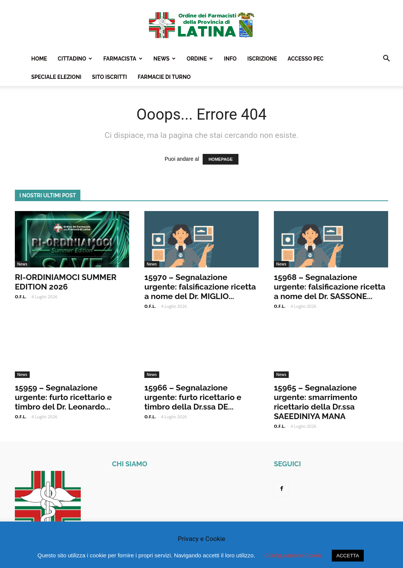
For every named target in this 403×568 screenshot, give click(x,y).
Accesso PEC (305, 59)
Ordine (200, 59)
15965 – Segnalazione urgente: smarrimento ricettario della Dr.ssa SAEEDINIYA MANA (315, 402)
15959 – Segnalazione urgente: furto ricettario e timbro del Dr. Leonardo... (63, 397)
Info (230, 59)
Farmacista (122, 59)
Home (39, 59)
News (165, 59)
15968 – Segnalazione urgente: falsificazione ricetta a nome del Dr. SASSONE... (329, 286)
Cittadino (75, 59)
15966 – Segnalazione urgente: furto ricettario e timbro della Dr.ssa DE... (192, 397)
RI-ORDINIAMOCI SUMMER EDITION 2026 (66, 281)
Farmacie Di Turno (164, 77)
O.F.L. (20, 296)
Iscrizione (262, 59)
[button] (386, 59)
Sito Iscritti (109, 77)
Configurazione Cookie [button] (293, 555)
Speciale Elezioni (56, 77)
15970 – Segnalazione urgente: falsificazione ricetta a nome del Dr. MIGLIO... (200, 286)
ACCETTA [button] (347, 555)
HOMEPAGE (220, 159)
